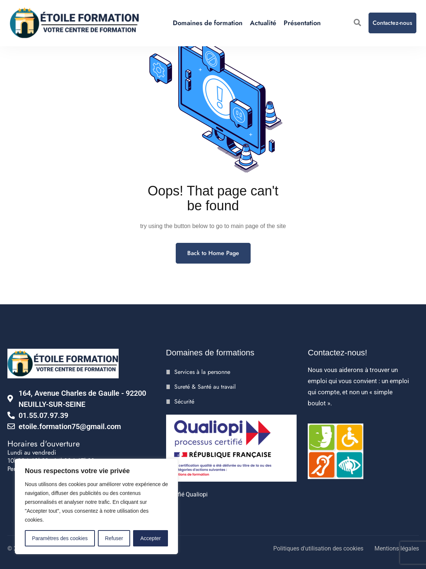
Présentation (302, 23)
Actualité (263, 23)
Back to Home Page (213, 253)
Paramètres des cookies (59, 538)
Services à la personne (202, 372)
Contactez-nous (392, 23)
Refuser (114, 538)
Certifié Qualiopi (187, 494)
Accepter (151, 538)
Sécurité (184, 401)
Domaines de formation (207, 23)
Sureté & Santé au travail (205, 386)
